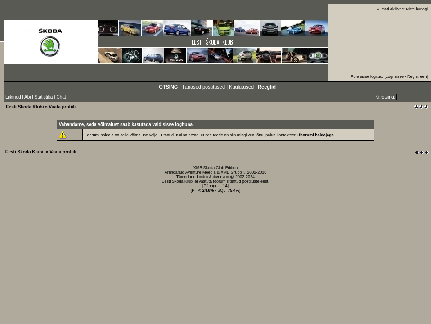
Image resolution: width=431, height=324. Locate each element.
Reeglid (267, 87)
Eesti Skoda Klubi (25, 106)
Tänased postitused (203, 87)
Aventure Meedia (200, 172)
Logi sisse (395, 76)
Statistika (44, 96)
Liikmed (13, 96)
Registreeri (417, 76)
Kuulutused (241, 87)
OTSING (168, 87)
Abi (27, 96)
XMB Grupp (231, 172)
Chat (61, 96)
